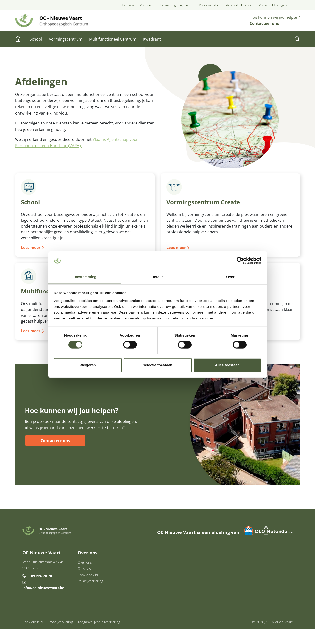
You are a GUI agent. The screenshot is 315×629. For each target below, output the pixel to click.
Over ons (128, 5)
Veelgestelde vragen (273, 5)
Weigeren (87, 365)
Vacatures (146, 5)
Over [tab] (230, 277)
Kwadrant (152, 39)
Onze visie (86, 568)
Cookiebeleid (88, 575)
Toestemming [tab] (85, 277)
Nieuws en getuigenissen (176, 5)
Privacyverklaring (90, 581)
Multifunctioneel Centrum (112, 39)
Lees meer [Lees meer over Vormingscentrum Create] (176, 247)
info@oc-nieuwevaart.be (43, 587)
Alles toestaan (227, 365)
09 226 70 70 (41, 576)
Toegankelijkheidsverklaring (99, 622)
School (36, 39)
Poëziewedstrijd (209, 5)
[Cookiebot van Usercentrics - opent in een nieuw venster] (240, 260)
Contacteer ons (55, 440)
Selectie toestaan (157, 365)
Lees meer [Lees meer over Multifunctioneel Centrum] (30, 330)
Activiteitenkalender (239, 5)
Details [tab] (158, 277)
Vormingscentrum (65, 39)
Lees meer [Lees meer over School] (30, 247)
